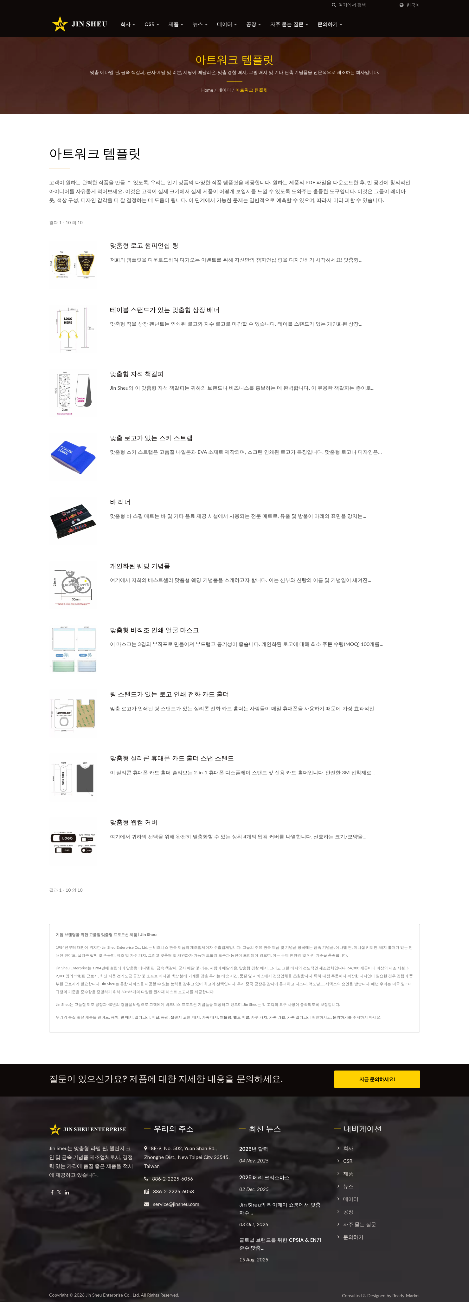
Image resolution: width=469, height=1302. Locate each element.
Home (207, 90)
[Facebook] (52, 1190)
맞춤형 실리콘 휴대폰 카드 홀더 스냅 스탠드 (175, 758)
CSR (152, 24)
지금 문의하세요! (377, 1079)
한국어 (413, 5)
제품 (176, 24)
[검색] (333, 5)
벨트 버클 (241, 1017)
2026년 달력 (253, 1146)
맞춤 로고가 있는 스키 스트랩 (153, 437)
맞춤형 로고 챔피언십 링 (146, 245)
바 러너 (121, 501)
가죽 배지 (210, 1017)
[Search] (366, 5)
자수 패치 (259, 1017)
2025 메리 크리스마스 (264, 1175)
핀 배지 (126, 1017)
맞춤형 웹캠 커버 (135, 822)
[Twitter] (59, 1190)
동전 (165, 1017)
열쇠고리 (142, 1017)
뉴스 (200, 24)
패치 (115, 1017)
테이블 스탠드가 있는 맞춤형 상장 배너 (167, 309)
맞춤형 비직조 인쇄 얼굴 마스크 (156, 630)
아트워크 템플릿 (251, 90)
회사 (127, 24)
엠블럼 (225, 1017)
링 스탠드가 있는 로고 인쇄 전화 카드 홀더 (172, 694)
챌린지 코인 (180, 1017)
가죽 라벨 (277, 1017)
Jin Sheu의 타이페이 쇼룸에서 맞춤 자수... (280, 1206)
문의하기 (330, 24)
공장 (253, 24)
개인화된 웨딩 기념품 (141, 565)
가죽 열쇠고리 (299, 1017)
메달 (155, 1017)
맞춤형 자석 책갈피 (138, 373)
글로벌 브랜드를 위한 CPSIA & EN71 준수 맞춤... (280, 1241)
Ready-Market (406, 1293)
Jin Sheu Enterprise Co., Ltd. (113, 1293)
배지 (196, 1017)
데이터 (227, 24)
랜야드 (103, 1017)
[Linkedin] (67, 1190)
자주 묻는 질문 (289, 24)
